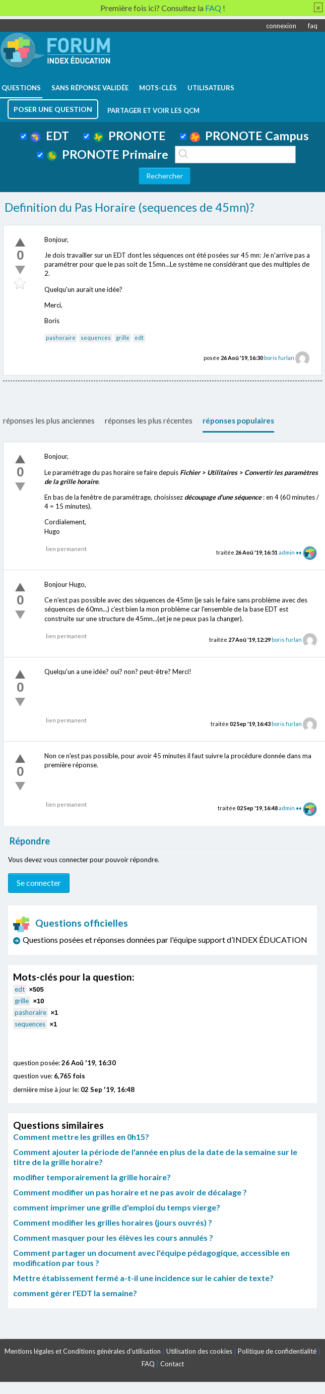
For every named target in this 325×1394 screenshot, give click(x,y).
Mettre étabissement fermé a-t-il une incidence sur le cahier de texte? (143, 1278)
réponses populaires (238, 420)
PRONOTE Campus (249, 136)
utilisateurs (210, 88)
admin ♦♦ (290, 552)
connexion (281, 26)
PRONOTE (129, 136)
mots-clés (158, 88)
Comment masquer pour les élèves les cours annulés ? (113, 1237)
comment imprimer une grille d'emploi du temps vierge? (116, 1207)
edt (139, 337)
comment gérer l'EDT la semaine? (75, 1293)
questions (21, 88)
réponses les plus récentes (148, 420)
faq (312, 26)
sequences (96, 337)
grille (122, 337)
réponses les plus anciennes (49, 420)
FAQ (148, 1364)
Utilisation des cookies (199, 1351)
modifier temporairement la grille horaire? (92, 1177)
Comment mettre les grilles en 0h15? (81, 1136)
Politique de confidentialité (277, 1351)
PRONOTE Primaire (107, 154)
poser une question (53, 109)
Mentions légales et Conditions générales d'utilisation (83, 1351)
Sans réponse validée (89, 88)
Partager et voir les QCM (153, 110)
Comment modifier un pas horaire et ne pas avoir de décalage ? (130, 1192)
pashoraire (61, 337)
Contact (172, 1364)
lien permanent (66, 549)
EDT (49, 136)
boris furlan (279, 357)
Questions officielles (70, 923)
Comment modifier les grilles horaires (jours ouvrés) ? (112, 1222)
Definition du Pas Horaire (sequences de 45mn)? (129, 207)
